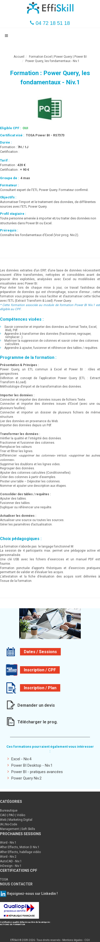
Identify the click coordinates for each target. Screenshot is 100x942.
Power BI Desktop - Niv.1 (30, 765)
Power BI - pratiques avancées (35, 771)
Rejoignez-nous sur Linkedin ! (32, 893)
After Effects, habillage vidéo (20, 852)
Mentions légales (72, 940)
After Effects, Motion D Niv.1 (19, 847)
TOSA (4, 879)
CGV (87, 940)
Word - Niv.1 (8, 842)
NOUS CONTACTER (16, 884)
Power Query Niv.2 (24, 778)
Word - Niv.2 (8, 856)
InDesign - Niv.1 (11, 865)
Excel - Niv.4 (19, 759)
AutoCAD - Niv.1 (11, 861)
